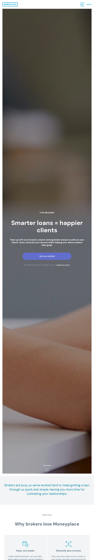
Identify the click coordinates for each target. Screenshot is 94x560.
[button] (82, 4)
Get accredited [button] (47, 256)
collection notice (63, 265)
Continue (47, 468)
